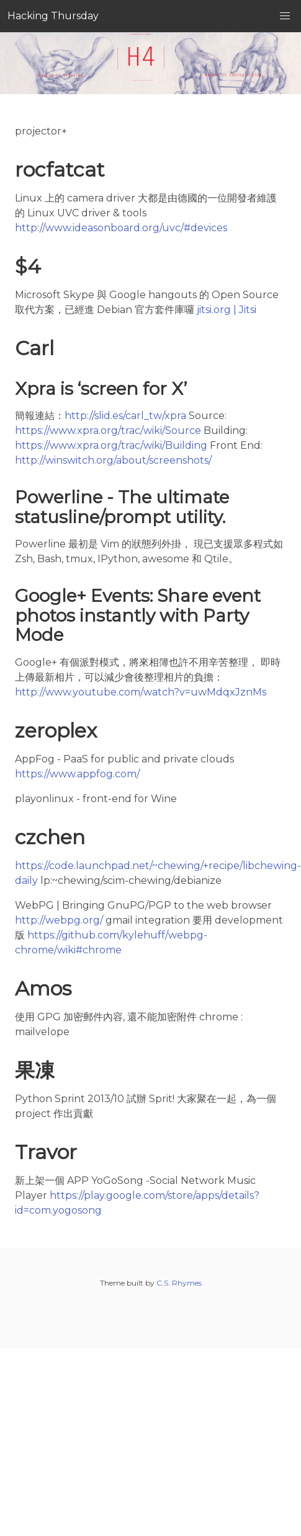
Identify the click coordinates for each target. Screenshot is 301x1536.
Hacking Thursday (53, 16)
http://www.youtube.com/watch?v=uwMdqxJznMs (140, 692)
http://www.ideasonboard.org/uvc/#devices (121, 228)
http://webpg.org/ (59, 920)
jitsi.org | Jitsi (226, 310)
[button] (285, 16)
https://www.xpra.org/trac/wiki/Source (108, 430)
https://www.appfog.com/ (77, 774)
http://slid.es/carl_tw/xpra (125, 416)
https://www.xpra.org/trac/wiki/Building (111, 445)
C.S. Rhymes (179, 1282)
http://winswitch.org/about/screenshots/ (113, 460)
